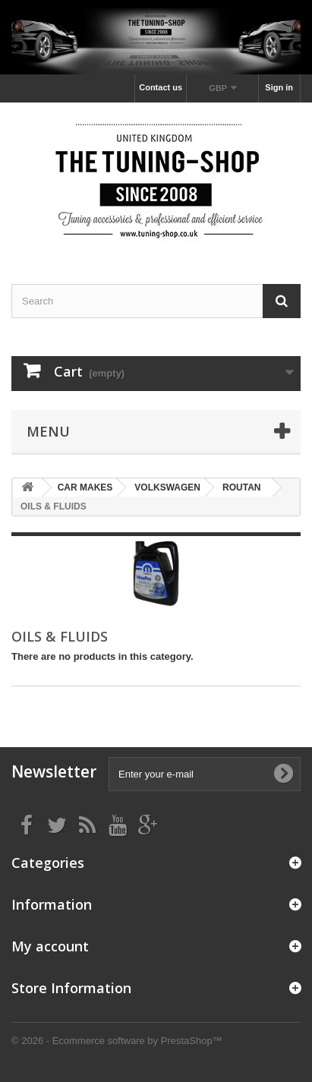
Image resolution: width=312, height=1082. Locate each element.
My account (50, 946)
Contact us (160, 87)
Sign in (279, 87)
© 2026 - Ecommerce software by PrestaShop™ (116, 1040)
